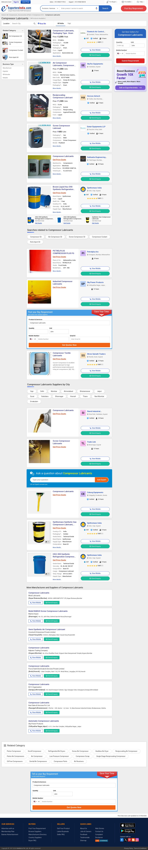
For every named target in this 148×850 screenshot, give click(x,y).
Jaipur (99, 391)
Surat (32, 396)
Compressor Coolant (99, 237)
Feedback (83, 834)
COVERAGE (101, 841)
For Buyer (112, 2)
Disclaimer (99, 837)
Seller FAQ (61, 834)
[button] (96, 8)
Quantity (31, 328)
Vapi (69, 23)
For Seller (127, 2)
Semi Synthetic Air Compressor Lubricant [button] (46, 629)
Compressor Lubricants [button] (63, 410)
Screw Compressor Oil (77, 237)
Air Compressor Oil (55, 237)
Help (140, 2)
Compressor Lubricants (63, 156)
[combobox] (32, 339)
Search (105, 8)
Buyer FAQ (32, 840)
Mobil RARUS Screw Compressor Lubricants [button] (48, 611)
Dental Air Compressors (38, 761)
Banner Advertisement (10, 834)
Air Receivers (79, 761)
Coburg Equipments (95, 492)
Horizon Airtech (93, 96)
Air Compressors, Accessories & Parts (19, 15)
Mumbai (54, 391)
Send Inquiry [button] (95, 55)
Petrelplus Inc (93, 252)
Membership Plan (8, 831)
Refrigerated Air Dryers (56, 751)
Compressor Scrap (82, 756)
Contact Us (99, 831)
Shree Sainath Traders (96, 354)
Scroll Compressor (34, 751)
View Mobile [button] (35, 603)
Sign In (16, 2)
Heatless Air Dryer (102, 751)
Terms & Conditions (140, 848)
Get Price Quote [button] (59, 160)
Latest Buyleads (63, 831)
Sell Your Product (63, 828)
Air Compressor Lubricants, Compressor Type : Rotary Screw (63, 65)
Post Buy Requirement (133, 8)
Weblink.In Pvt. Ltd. (22, 848)
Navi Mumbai (99, 396)
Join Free (25, 2)
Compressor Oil (38, 15)
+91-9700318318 (77, 2)
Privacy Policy (128, 848)
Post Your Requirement (37, 828)
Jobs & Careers (85, 831)
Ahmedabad (68, 391)
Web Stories (99, 828)
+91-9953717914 (58, 2)
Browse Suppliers (35, 831)
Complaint (99, 834)
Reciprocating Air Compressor (126, 751)
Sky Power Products (95, 282)
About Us (83, 828)
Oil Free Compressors (15, 761)
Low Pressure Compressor (59, 756)
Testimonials (85, 837)
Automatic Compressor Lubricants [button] (43, 721)
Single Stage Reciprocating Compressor (110, 756)
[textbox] (24, 23)
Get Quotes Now (69, 345)
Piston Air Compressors (15, 756)
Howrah (73, 396)
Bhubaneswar (85, 391)
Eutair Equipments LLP (96, 127)
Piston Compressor (14, 751)
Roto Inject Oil (35, 242)
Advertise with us (8, 828)
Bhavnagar (59, 396)
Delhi (42, 391)
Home (3, 15)
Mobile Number (34, 336)
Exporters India (16, 8)
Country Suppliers (35, 837)
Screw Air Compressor (80, 751)
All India (61, 23)
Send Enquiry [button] (52, 603)
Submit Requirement (130, 61)
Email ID (72, 336)
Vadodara (44, 396)
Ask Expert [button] (101, 480)
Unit (50, 328)
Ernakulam (34, 401)
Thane (85, 396)
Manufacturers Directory (38, 834)
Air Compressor (37, 756)
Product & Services (35, 319)
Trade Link (91, 442)
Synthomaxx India (94, 188)
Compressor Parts (60, 761)
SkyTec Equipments (95, 64)
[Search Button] (35, 23)
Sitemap (83, 840)
